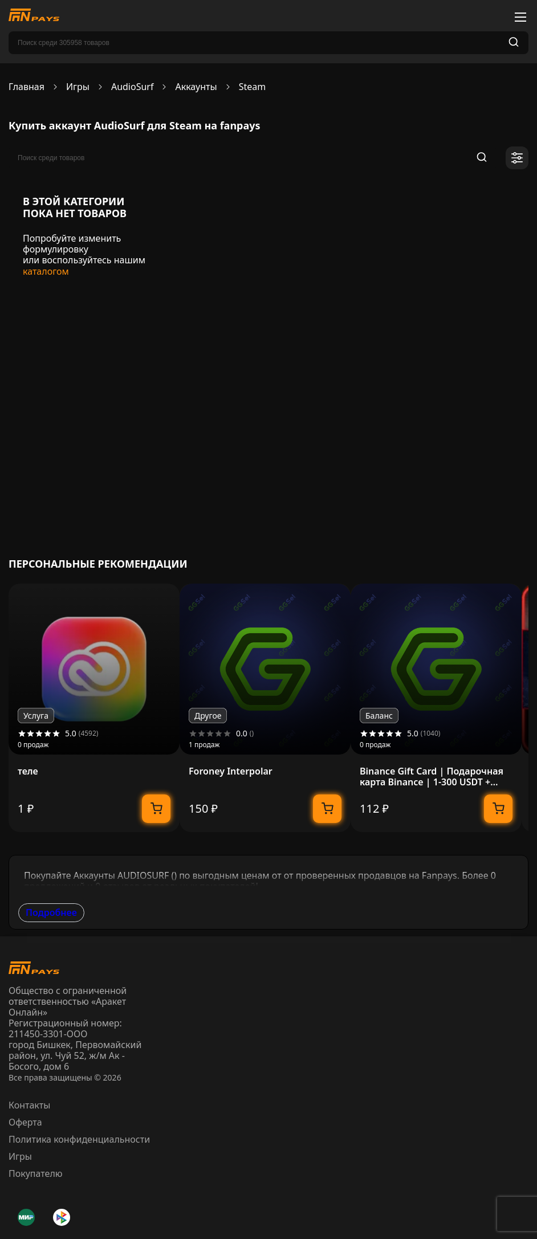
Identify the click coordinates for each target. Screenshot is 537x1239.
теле (28, 771)
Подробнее (51, 912)
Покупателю (36, 1173)
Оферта (25, 1122)
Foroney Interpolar (230, 771)
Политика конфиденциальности (79, 1139)
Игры (78, 86)
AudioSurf (132, 86)
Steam (252, 86)
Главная (26, 86)
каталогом (46, 271)
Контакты (29, 1105)
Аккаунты (196, 86)
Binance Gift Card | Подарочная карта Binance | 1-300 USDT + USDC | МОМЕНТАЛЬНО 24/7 (431, 777)
